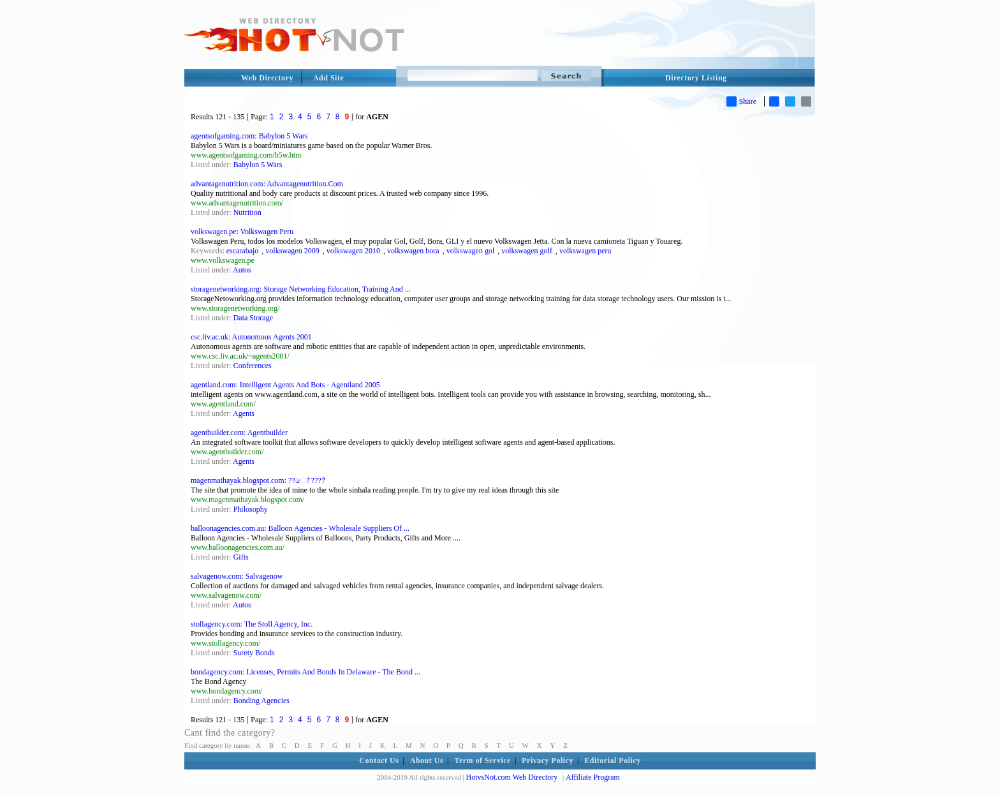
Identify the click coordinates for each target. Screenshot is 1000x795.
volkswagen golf (526, 250)
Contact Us (379, 760)
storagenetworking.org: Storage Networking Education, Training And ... (301, 289)
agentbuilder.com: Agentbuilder (239, 432)
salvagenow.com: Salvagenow (237, 576)
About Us (426, 760)
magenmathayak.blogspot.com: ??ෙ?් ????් (258, 480)
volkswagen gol (470, 250)
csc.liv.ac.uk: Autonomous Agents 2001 (251, 336)
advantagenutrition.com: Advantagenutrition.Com (267, 183)
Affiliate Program (593, 777)
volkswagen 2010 (353, 250)
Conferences (252, 365)
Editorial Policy (612, 760)
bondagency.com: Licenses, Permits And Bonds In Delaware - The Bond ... (305, 671)
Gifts (241, 557)
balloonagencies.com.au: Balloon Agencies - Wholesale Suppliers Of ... (300, 528)
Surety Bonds (254, 652)
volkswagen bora (413, 250)
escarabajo (242, 250)
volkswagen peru (585, 250)
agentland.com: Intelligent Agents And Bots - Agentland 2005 (285, 384)
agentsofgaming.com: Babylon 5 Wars (249, 135)
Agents (243, 413)
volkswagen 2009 (292, 250)
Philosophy (250, 509)
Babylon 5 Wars (258, 164)
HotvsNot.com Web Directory (512, 777)
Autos (242, 269)
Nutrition (247, 212)
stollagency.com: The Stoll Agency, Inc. (251, 624)
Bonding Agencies (261, 700)
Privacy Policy (547, 760)
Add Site (328, 77)
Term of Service (483, 760)
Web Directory (267, 77)
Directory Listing (696, 77)
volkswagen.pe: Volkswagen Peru (242, 231)
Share (741, 101)
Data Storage (253, 317)
